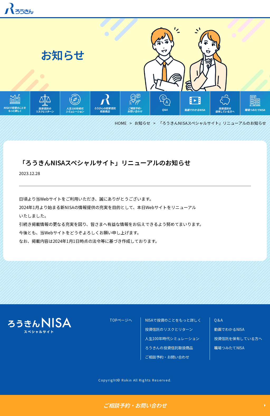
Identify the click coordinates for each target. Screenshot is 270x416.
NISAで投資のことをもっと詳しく (173, 320)
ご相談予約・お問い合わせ (167, 357)
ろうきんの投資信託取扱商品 (169, 347)
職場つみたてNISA (229, 347)
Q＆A (218, 320)
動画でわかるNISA (229, 329)
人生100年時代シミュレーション (172, 338)
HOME (121, 123)
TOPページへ (121, 320)
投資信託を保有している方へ (238, 338)
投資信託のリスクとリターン (169, 329)
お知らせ (142, 123)
